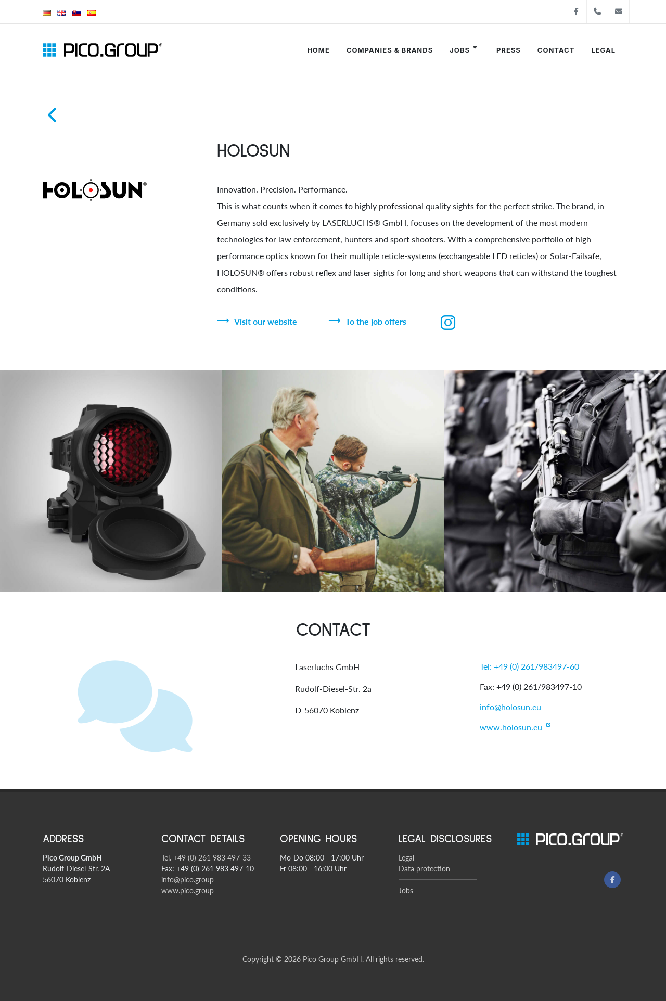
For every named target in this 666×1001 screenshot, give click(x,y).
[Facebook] (612, 879)
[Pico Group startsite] (102, 50)
